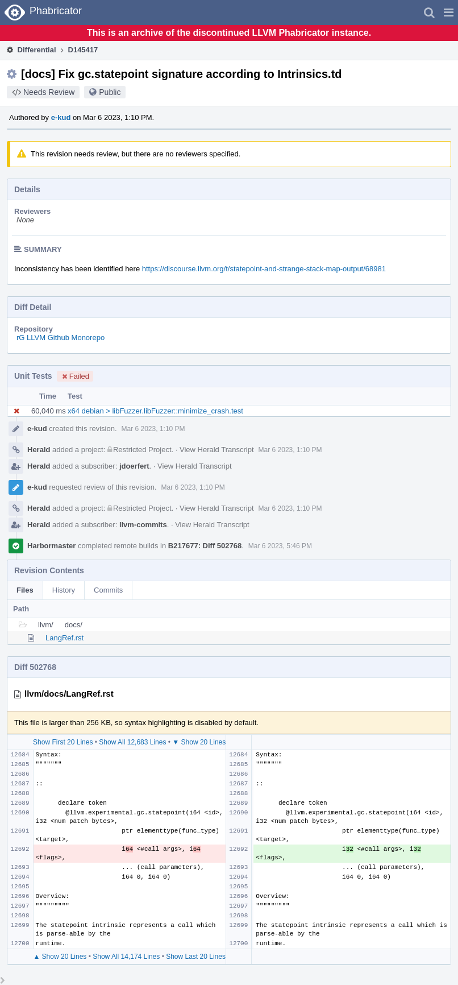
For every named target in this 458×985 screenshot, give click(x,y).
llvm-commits (143, 524)
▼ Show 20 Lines (199, 742)
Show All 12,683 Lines (132, 742)
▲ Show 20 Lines (59, 957)
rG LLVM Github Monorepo (60, 337)
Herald (38, 449)
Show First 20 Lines (63, 742)
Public (109, 92)
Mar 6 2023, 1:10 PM (153, 429)
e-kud (61, 117)
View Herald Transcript (217, 449)
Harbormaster (51, 545)
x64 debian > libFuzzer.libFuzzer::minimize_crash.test (155, 411)
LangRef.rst (64, 638)
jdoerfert (134, 466)
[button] (448, 12)
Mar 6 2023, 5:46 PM (280, 546)
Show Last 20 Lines (196, 957)
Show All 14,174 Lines (126, 957)
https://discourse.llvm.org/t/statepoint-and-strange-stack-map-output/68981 (264, 268)
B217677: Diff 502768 (205, 545)
